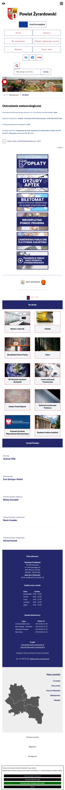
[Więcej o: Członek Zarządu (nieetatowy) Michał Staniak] (28, 539)
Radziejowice (55, 695)
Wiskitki (57, 700)
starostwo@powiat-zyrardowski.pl (32, 647)
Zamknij (32, 787)
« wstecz (60, 147)
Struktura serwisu (32, 737)
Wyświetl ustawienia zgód (32, 779)
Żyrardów (56, 681)
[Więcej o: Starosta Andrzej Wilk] (28, 458)
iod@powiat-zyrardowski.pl (39, 659)
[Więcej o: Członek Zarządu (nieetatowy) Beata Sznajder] (28, 519)
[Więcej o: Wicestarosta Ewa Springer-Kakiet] (28, 478)
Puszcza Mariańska (53, 690)
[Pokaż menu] (61, 3)
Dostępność (32, 756)
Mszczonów (56, 685)
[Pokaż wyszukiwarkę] (17, 66)
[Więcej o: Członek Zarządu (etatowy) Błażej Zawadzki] (28, 498)
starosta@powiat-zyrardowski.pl (32, 645)
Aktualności (14, 95)
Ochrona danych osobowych (32, 776)
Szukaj (45, 72)
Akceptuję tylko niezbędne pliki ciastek (32, 783)
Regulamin (32, 747)
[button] (3, 3)
